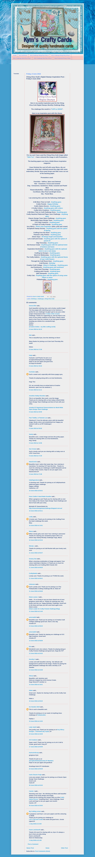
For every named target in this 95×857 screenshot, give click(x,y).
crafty (31, 516)
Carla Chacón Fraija (35, 774)
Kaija (30, 355)
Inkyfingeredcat (34, 480)
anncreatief (32, 617)
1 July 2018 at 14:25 (35, 824)
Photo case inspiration (43, 226)
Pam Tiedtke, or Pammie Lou (38, 418)
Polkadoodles (41, 715)
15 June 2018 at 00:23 (36, 701)
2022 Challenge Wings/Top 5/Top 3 (60, 55)
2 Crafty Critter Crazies (52, 314)
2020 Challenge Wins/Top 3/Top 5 (43, 58)
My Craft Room (23, 55)
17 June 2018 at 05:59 (36, 746)
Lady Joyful (32, 727)
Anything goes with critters (53, 208)
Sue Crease (32, 449)
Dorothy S (32, 659)
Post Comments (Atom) (42, 851)
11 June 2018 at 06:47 (36, 553)
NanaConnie (33, 461)
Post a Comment (33, 844)
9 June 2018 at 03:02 (35, 428)
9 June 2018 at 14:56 (35, 443)
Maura (31, 531)
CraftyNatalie (33, 573)
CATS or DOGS (57, 109)
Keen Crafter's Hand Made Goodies (40, 496)
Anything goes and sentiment (53, 267)
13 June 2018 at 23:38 (36, 670)
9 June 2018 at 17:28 (35, 474)
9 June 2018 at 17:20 (35, 456)
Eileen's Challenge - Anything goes (55, 265)
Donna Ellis (32, 305)
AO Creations (33, 740)
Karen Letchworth (34, 829)
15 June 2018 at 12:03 (36, 721)
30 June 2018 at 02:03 (36, 785)
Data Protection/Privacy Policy (62, 58)
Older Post (64, 848)
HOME (15, 55)
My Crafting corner (35, 811)
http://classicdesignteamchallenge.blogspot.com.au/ (45, 508)
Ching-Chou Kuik (49, 298)
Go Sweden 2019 (34, 707)
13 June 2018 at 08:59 (36, 640)
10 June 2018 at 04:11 (36, 511)
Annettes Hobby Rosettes (37, 395)
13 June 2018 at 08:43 (36, 626)
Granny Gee (33, 558)
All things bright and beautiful (52, 236)
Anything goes (56, 202)
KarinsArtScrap (34, 752)
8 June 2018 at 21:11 (35, 390)
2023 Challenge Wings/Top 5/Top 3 (39, 55)
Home (47, 848)
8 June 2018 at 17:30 (35, 349)
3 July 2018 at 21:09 (35, 840)
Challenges (41, 298)
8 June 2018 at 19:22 (35, 366)
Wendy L (32, 546)
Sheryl (31, 676)
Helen (31, 690)
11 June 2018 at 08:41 (36, 578)
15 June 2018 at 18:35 (36, 734)
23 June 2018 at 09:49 (36, 769)
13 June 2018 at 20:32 (36, 653)
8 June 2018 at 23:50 (35, 412)
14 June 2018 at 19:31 (36, 684)
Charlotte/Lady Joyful (42, 731)
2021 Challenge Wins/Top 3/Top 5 (22, 58)
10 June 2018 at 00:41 (36, 490)
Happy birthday (53, 204)
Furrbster (32, 372)
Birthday (52, 263)
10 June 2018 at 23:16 (36, 540)
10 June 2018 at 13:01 (36, 525)
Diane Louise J (33, 597)
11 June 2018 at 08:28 (36, 567)
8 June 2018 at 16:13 (35, 329)
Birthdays (34, 298)
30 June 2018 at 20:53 (36, 805)
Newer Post (30, 848)
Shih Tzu (31, 157)
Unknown (32, 584)
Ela (30, 646)
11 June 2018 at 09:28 (36, 591)
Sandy (31, 434)
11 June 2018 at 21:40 (36, 611)
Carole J (31, 791)
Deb (30, 335)
